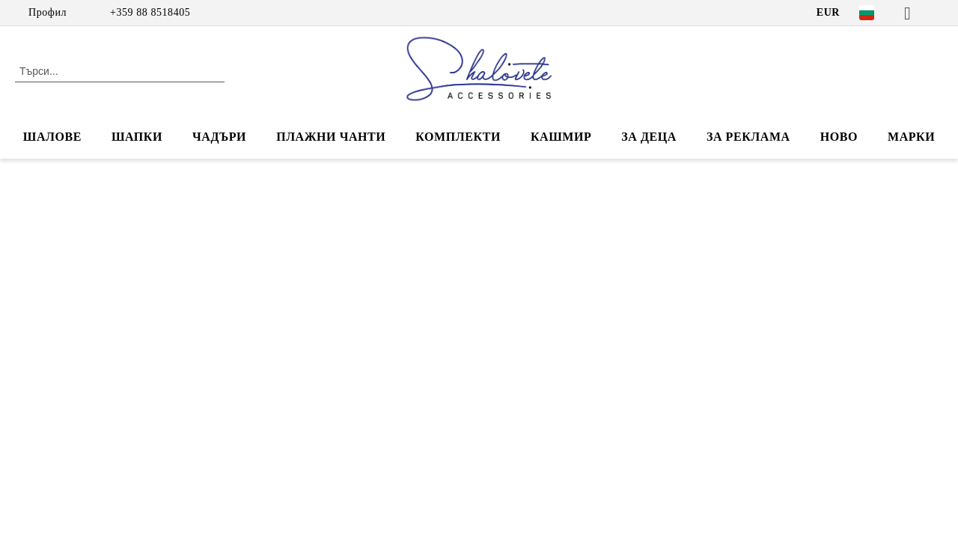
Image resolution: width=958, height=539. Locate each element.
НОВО (839, 136)
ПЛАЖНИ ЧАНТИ (330, 136)
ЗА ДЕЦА (649, 136)
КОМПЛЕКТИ (458, 136)
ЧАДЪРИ (219, 136)
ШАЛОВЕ (52, 136)
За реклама (748, 136)
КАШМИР (561, 136)
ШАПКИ (137, 136)
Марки (911, 136)
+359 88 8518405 (150, 12)
